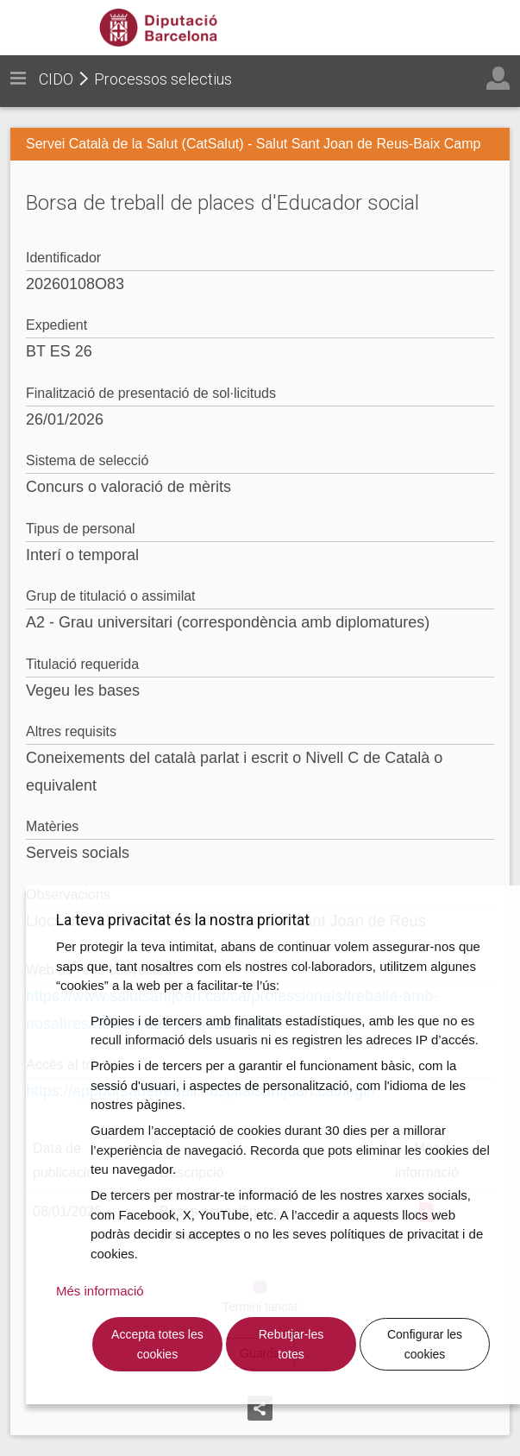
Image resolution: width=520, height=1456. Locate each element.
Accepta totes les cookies (157, 1344)
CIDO (56, 79)
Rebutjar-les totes (291, 1344)
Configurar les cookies (424, 1344)
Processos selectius (163, 79)
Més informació (100, 1290)
